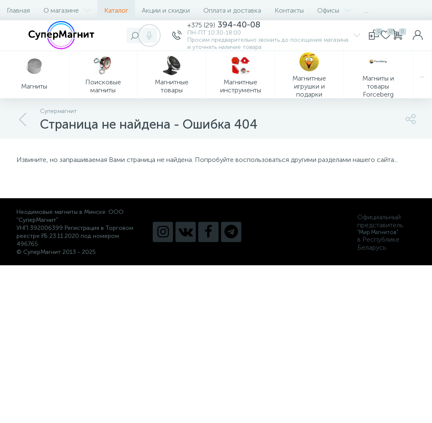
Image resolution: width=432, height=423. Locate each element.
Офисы (334, 10)
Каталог (116, 10)
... (366, 10)
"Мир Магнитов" (377, 232)
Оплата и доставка (232, 10)
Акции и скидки (166, 10)
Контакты (289, 10)
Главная (18, 10)
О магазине (67, 10)
